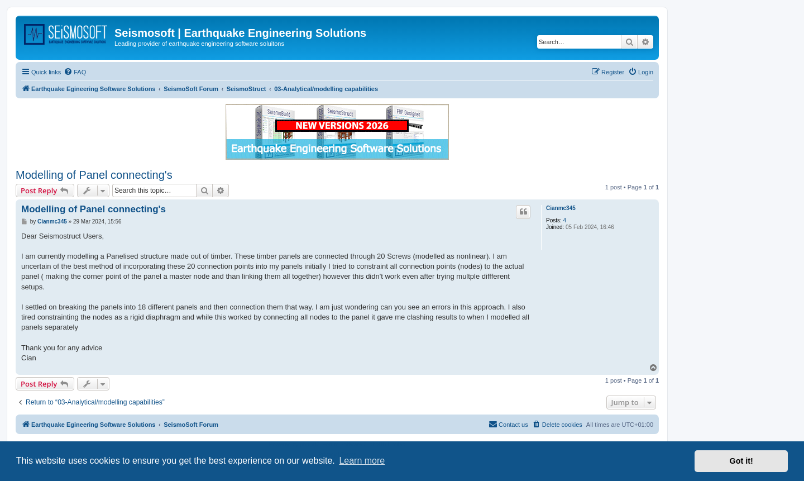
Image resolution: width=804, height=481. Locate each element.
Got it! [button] (741, 460)
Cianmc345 (561, 208)
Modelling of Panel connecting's (94, 175)
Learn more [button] (362, 460)
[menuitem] (75, 72)
